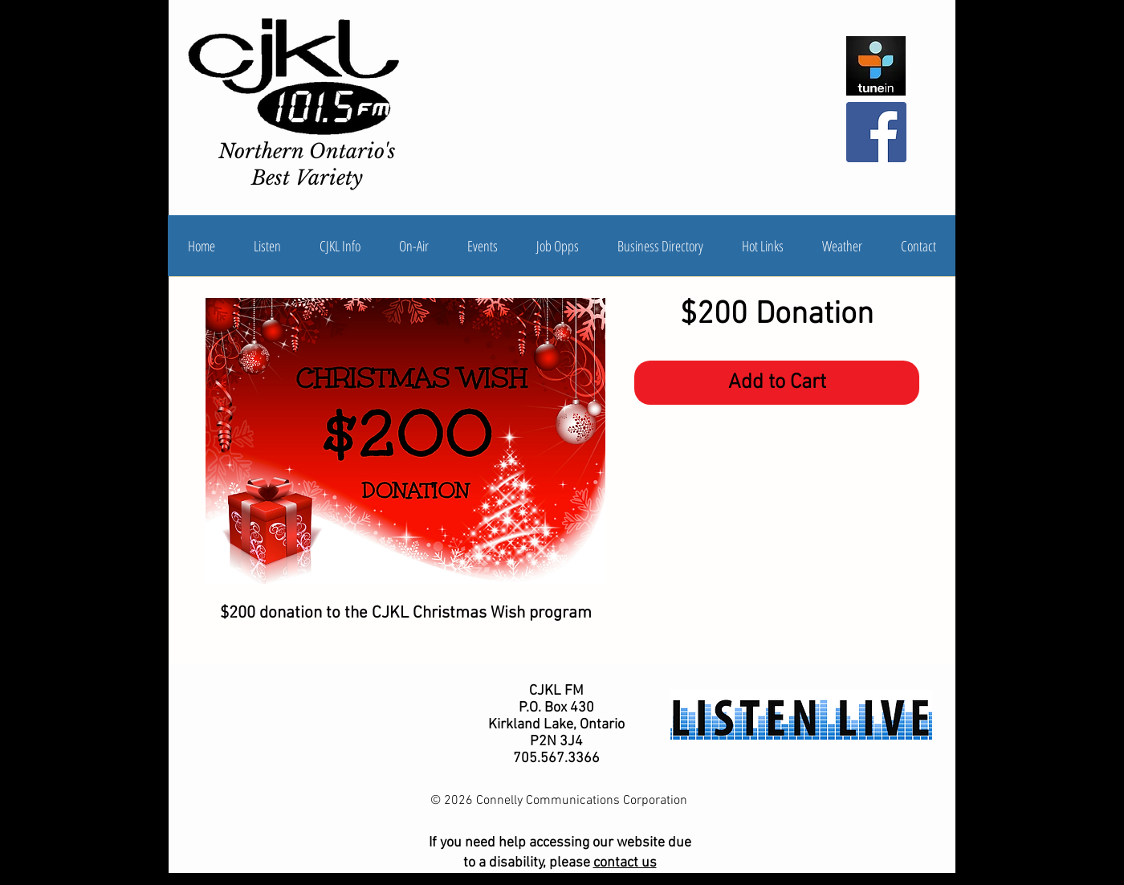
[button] (340, 245)
